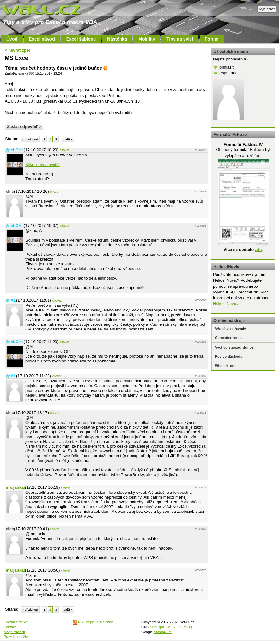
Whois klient (225, 366)
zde (258, 249)
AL (13, 300)
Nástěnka (117, 38)
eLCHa (17, 150)
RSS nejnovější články (93, 622)
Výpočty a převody (230, 328)
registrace (228, 73)
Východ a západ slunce (234, 347)
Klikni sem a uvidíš (42, 164)
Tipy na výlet (179, 38)
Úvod (11, 38)
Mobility (146, 38)
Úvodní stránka (15, 622)
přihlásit (226, 67)
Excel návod (42, 38)
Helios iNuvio (225, 303)
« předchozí (30, 139)
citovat (64, 150)
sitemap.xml (163, 632)
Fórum (212, 38)
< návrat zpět (17, 50)
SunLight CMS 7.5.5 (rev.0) (171, 627)
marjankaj (15, 487)
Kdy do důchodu (229, 356)
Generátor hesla (228, 338)
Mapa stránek (14, 632)
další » (68, 139)
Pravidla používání (18, 636)
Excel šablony (81, 38)
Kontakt (10, 627)
